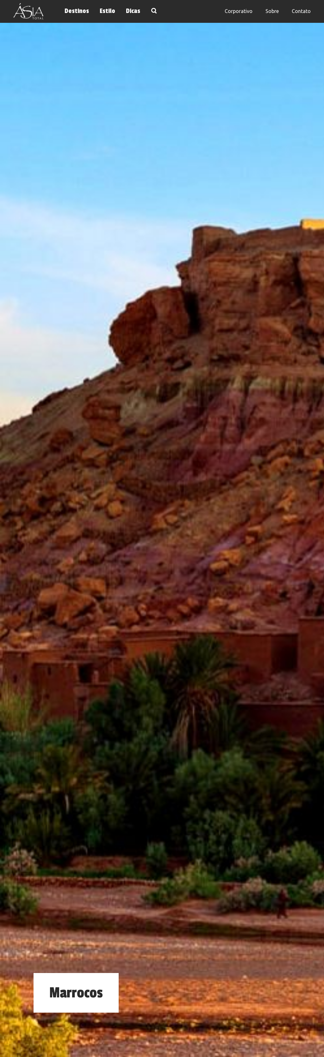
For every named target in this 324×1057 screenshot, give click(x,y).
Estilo (107, 11)
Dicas (133, 11)
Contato (301, 11)
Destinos (77, 11)
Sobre (272, 11)
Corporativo (238, 11)
